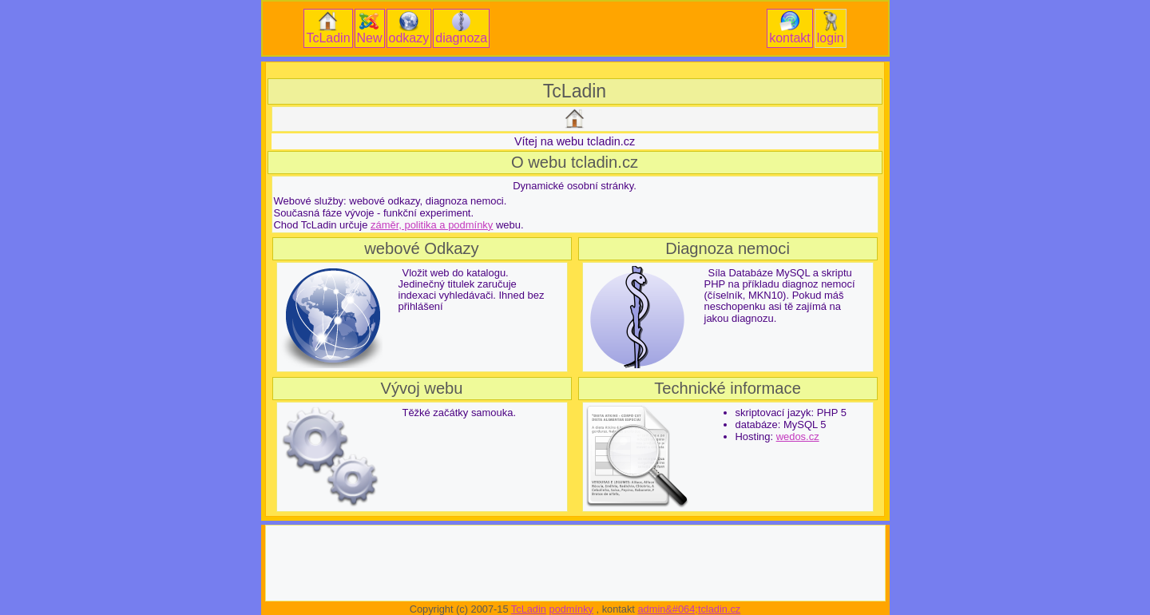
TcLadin (328, 28)
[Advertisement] (574, 70)
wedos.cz (797, 436)
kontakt (790, 28)
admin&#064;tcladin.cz (688, 609)
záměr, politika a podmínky (432, 225)
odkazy (409, 28)
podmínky (571, 609)
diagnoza (461, 28)
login (830, 28)
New (370, 28)
